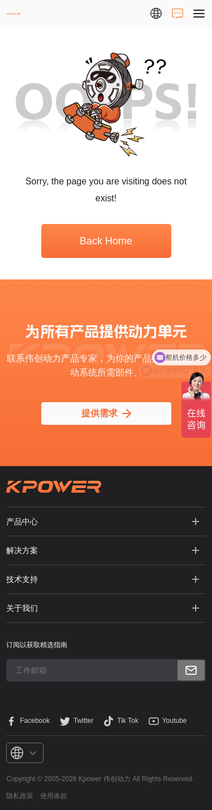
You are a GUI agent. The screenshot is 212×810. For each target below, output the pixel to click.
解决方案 (22, 550)
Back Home (106, 241)
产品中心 (22, 521)
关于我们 (22, 608)
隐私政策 (19, 796)
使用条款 (53, 796)
